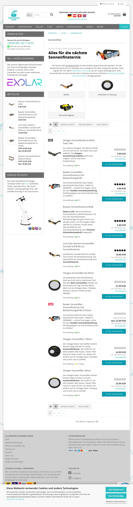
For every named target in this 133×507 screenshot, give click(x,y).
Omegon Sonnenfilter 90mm (77, 372)
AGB (7, 441)
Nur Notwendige (116, 496)
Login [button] (121, 4)
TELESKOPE (9, 27)
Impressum (10, 450)
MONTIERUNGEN (25, 27)
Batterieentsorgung (13, 444)
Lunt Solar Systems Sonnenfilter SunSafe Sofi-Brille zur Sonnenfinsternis (78, 248)
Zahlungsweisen (75, 443)
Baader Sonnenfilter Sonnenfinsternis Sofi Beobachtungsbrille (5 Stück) (77, 309)
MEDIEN (89, 27)
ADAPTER (59, 27)
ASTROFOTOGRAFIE (74, 27)
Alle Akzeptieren (116, 489)
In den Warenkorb (114, 166)
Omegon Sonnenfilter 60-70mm (78, 274)
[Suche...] (29, 14)
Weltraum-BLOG (107, 4)
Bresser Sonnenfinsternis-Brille (78, 208)
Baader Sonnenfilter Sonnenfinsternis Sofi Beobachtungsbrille (73, 176)
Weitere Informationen (116, 501)
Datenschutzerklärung (15, 499)
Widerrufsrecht (12, 460)
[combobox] (68, 126)
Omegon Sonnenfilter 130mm (77, 340)
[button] (50, 126)
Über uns (9, 457)
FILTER (49, 27)
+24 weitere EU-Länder (77, 19)
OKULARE (39, 27)
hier (26, 183)
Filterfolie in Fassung (81, 70)
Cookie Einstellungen (14, 463)
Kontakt (8, 454)
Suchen (124, 27)
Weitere (100, 27)
